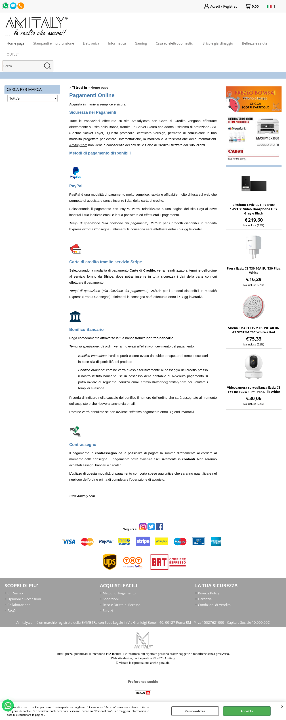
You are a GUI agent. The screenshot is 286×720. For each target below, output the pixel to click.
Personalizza (195, 711)
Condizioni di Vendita (214, 605)
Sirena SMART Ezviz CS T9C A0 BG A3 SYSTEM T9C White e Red (253, 330)
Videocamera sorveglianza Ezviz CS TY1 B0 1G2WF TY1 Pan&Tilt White (253, 389)
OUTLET (13, 54)
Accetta (246, 711)
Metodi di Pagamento (119, 593)
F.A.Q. (12, 611)
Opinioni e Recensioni (24, 599)
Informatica (117, 43)
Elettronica (91, 43)
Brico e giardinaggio (217, 43)
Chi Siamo (15, 593)
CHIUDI (282, 706)
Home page (15, 43)
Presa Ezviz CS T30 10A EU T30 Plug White (253, 270)
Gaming (141, 43)
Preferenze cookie (143, 682)
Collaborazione (18, 605)
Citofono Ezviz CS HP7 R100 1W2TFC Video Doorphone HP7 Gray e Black (253, 209)
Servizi (108, 611)
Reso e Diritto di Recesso (122, 605)
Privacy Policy (208, 593)
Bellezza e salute (254, 43)
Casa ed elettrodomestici (174, 43)
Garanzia (205, 599)
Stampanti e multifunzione (53, 43)
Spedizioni (111, 599)
